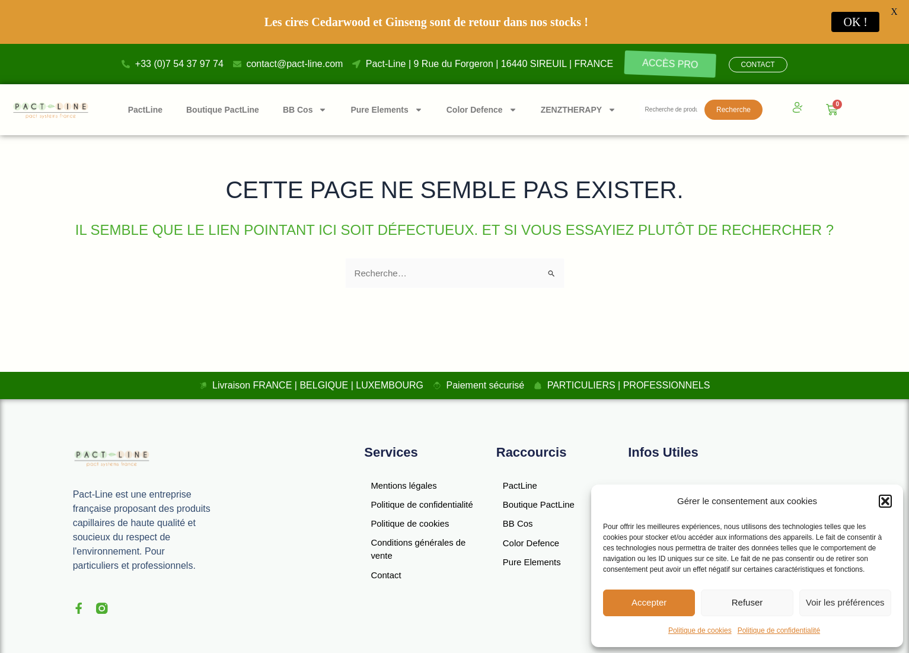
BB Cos (305, 110)
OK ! (855, 21)
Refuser (747, 602)
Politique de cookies (700, 630)
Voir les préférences (845, 602)
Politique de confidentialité (779, 630)
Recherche (733, 110)
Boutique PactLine (222, 109)
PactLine (145, 109)
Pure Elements (386, 110)
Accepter (648, 602)
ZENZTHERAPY (578, 110)
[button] (885, 501)
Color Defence (481, 110)
